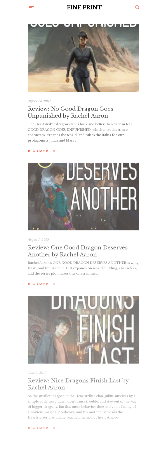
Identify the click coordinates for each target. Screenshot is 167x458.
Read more (42, 145)
